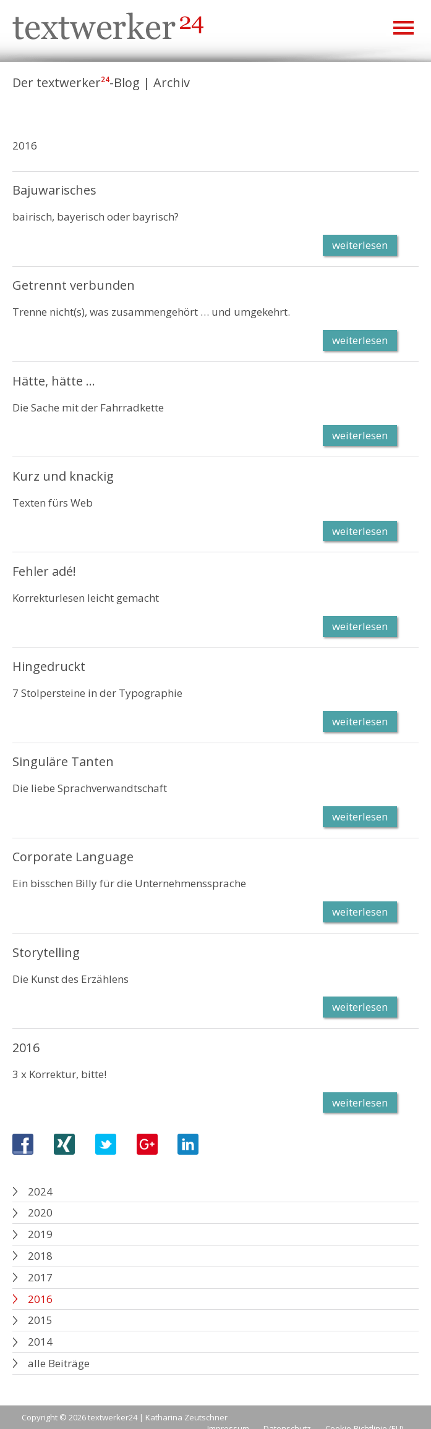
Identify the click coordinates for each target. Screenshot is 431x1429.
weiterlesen (360, 245)
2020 (40, 1212)
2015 (40, 1320)
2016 (40, 1299)
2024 (40, 1191)
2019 (40, 1234)
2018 (40, 1256)
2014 (40, 1341)
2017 (40, 1277)
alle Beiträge (59, 1363)
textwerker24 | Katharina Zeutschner (158, 1417)
